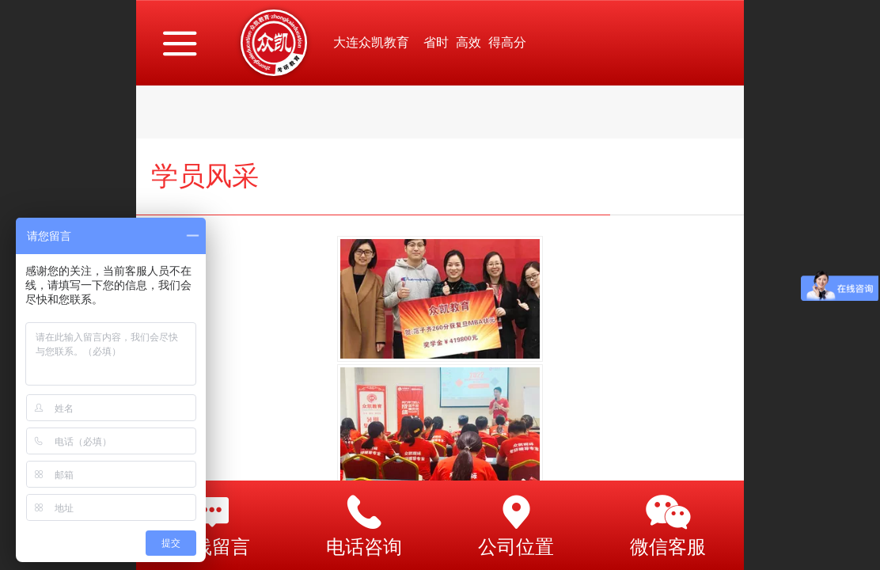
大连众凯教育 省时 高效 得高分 (429, 42)
